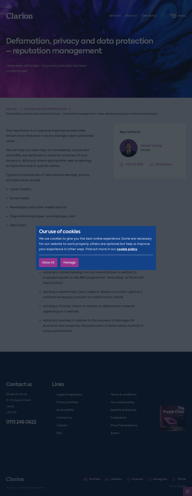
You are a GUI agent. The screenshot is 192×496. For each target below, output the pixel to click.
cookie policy (127, 249)
